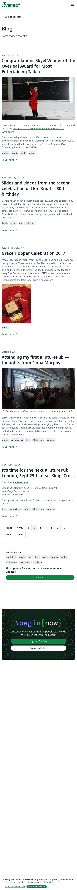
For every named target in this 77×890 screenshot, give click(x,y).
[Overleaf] (11, 4)
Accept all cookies (36, 886)
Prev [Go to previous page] (20, 527)
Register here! (20, 482)
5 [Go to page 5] (51, 527)
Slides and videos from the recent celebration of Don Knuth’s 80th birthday (36, 188)
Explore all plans (38, 648)
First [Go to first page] (8, 527)
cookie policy (47, 882)
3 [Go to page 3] (40, 527)
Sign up (40, 577)
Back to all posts (11, 16)
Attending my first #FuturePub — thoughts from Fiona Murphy (35, 359)
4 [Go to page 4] (46, 527)
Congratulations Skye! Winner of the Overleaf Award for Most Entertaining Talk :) (38, 66)
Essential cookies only (15, 886)
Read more (9, 159)
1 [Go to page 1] (28, 527)
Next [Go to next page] (7, 534)
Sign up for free (38, 641)
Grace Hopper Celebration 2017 (33, 253)
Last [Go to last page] (19, 534)
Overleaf (22, 421)
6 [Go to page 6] (57, 527)
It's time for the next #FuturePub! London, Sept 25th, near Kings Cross (38, 472)
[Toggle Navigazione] (72, 5)
